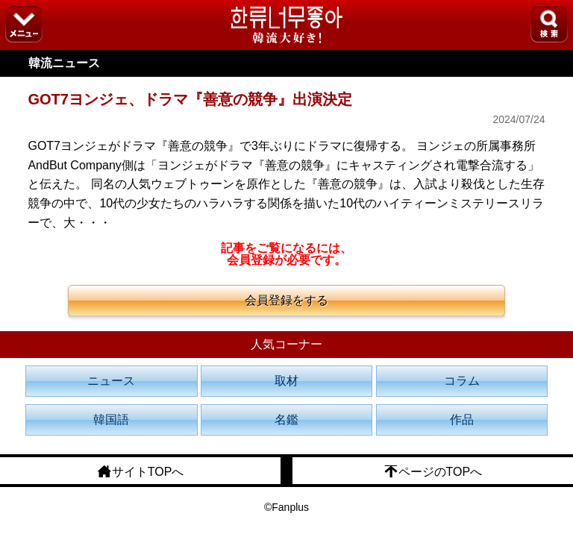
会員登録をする (286, 300)
